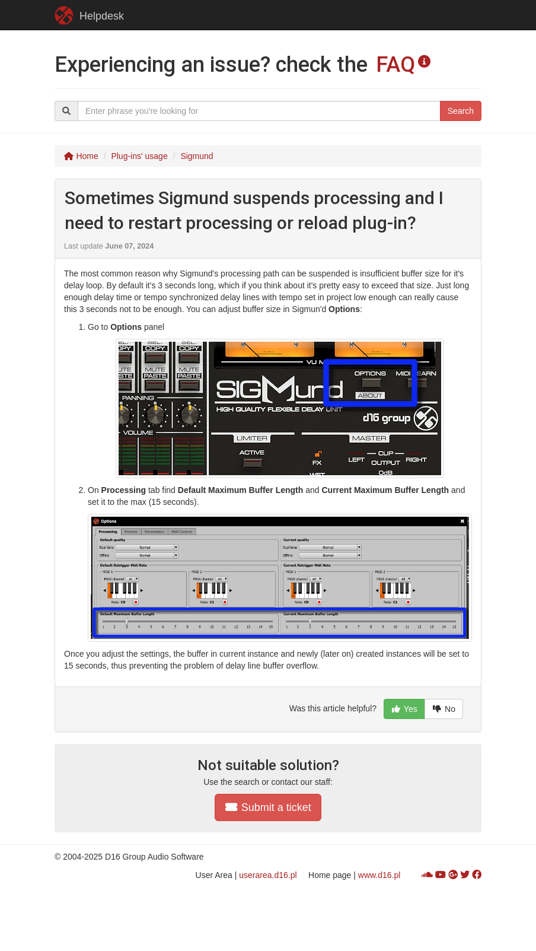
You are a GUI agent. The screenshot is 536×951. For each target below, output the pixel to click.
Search (461, 111)
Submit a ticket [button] (268, 807)
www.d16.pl (379, 875)
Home (80, 156)
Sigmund (196, 156)
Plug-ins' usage (139, 156)
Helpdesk (89, 15)
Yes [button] (404, 709)
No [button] (443, 709)
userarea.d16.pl (267, 875)
